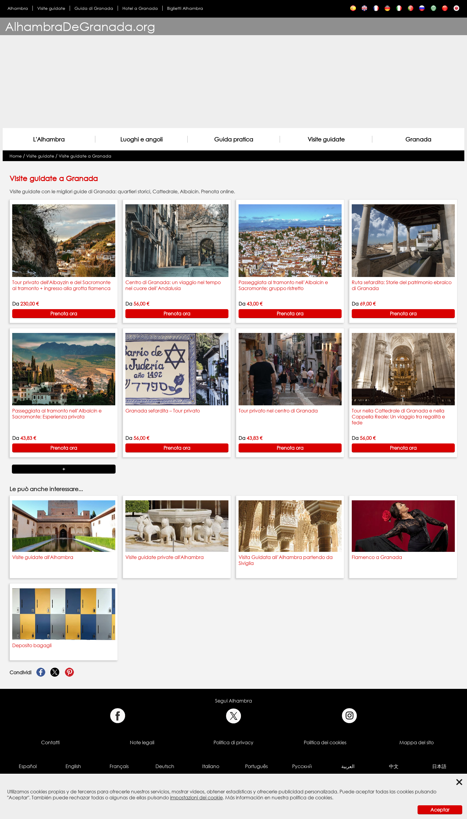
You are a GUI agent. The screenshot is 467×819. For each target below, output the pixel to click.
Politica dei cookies (325, 742)
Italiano (210, 766)
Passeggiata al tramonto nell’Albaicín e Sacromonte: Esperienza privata (57, 414)
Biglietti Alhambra (185, 8)
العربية (347, 766)
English (73, 766)
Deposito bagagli (32, 645)
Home (16, 155)
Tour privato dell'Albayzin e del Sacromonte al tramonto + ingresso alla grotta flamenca (61, 285)
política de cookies (311, 798)
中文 (393, 766)
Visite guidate (51, 8)
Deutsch (164, 766)
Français (119, 766)
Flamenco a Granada (377, 557)
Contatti (50, 742)
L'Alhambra (49, 139)
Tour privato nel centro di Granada (278, 411)
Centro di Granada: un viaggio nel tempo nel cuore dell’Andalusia (173, 285)
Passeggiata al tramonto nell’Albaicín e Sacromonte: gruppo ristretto (283, 285)
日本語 (439, 766)
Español (28, 766)
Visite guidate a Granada (85, 155)
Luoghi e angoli (141, 139)
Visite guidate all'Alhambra (42, 557)
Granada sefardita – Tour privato (162, 411)
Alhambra (17, 8)
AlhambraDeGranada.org (80, 26)
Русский (302, 766)
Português (256, 766)
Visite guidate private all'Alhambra (164, 557)
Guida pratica (233, 139)
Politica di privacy (233, 742)
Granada (418, 139)
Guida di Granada (93, 8)
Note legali (142, 742)
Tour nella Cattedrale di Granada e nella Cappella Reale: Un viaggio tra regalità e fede (398, 417)
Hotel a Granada (140, 8)
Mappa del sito (416, 742)
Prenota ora (63, 314)
